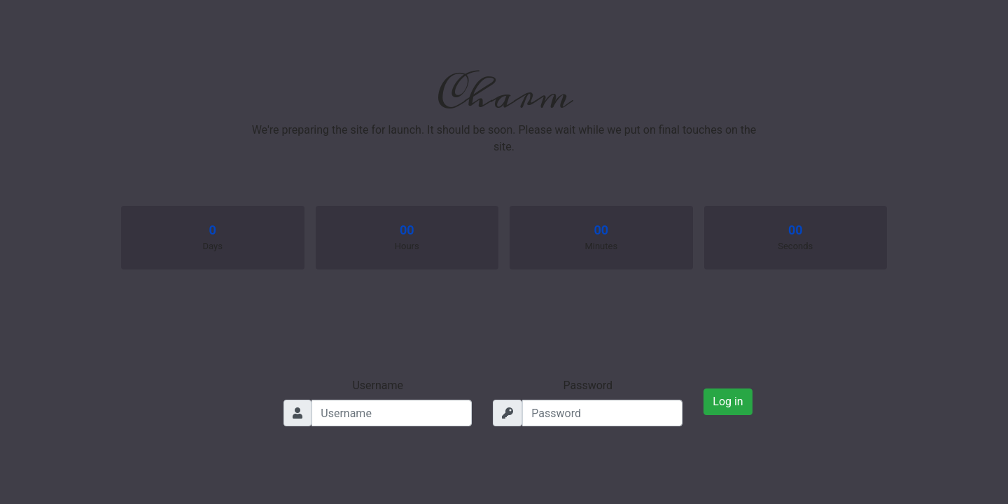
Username (377, 385)
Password (587, 385)
